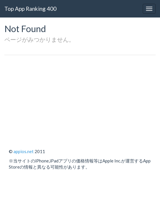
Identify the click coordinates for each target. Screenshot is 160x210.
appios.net (23, 151)
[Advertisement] (80, 99)
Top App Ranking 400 (30, 8)
